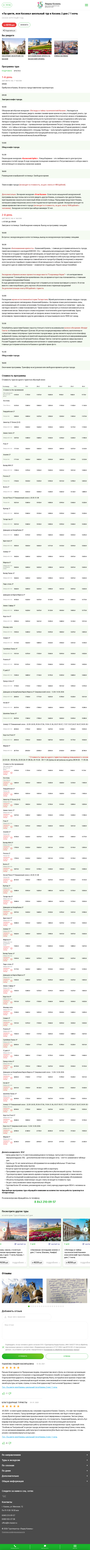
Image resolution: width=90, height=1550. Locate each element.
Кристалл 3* (7, 541)
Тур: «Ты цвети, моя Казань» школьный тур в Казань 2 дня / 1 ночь (29, 1387)
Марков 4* (7, 562)
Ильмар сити (8, 627)
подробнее (18, 1262)
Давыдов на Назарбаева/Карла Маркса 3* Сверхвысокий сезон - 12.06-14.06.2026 (33, 692)
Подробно (7, 71)
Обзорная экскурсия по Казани (13, 57)
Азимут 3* (7, 552)
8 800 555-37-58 (8, 1519)
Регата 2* (6, 476)
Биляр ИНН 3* (8, 465)
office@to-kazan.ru (9, 1523)
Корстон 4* (7, 616)
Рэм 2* (5, 444)
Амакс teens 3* (8, 433)
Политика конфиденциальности (13, 1532)
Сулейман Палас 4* (10, 649)
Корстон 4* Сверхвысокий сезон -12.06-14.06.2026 (21, 1126)
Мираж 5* (6, 746)
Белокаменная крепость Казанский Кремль (39, 57)
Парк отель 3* (8, 584)
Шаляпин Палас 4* (10, 713)
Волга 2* (6, 487)
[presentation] (4, 1229)
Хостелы (6, 401)
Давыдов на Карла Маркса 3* (14, 595)
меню (75, 1548)
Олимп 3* (6, 638)
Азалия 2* (7, 455)
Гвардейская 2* (9, 411)
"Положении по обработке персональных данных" (62, 1350)
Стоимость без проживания (13, 390)
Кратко (17, 71)
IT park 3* (6, 670)
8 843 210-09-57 (8, 1515)
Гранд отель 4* (8, 681)
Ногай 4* (6, 703)
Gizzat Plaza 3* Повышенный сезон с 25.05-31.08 (21, 498)
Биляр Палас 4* (9, 573)
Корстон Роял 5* (9, 735)
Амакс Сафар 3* (9, 606)
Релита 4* (6, 659)
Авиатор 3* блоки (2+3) (11, 422)
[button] (45, 1547)
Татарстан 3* (8, 519)
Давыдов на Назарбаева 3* (13, 530)
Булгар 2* (6, 508)
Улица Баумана (61, 56)
